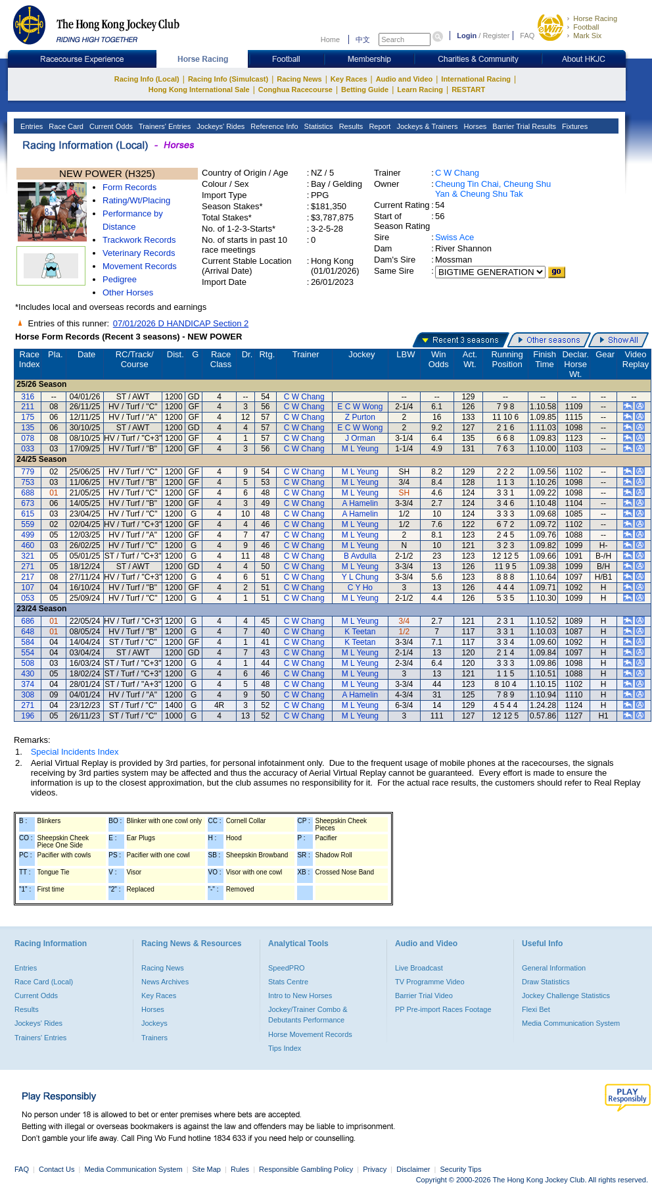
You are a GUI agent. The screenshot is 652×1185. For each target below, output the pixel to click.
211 (27, 406)
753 (27, 482)
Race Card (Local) (43, 982)
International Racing (476, 79)
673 (27, 503)
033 (27, 448)
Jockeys (154, 1023)
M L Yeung (360, 448)
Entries (30, 126)
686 (27, 621)
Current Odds (110, 126)
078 (27, 438)
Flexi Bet (536, 1009)
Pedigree (120, 279)
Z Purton (360, 417)
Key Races (349, 79)
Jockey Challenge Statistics (566, 995)
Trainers (154, 1038)
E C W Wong (360, 406)
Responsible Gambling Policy (306, 1169)
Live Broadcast (419, 968)
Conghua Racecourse (295, 89)
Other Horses (128, 292)
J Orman (360, 438)
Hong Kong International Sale (199, 89)
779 (27, 471)
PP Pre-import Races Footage (443, 1009)
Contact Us (56, 1169)
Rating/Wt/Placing (136, 200)
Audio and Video (404, 79)
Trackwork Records (139, 240)
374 (27, 684)
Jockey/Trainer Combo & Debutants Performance (308, 1014)
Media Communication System (571, 1023)
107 (27, 587)
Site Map (207, 1169)
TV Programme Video (430, 982)
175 (27, 417)
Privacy (374, 1169)
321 (27, 556)
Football (586, 27)
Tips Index (284, 1048)
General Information (554, 968)
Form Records (129, 187)
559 (27, 524)
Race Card (65, 126)
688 (27, 492)
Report (378, 126)
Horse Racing (595, 18)
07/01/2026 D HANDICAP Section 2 (180, 323)
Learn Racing (420, 89)
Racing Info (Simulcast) (228, 79)
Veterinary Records (139, 253)
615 (27, 513)
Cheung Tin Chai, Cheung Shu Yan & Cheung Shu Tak (493, 189)
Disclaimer (413, 1169)
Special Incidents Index (75, 752)
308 (27, 694)
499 (27, 535)
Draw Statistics (546, 982)
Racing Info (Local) (146, 79)
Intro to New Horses (300, 995)
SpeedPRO (286, 968)
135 (27, 427)
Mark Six (587, 35)
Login (467, 35)
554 (27, 652)
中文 (363, 39)
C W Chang (457, 173)
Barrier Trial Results (523, 126)
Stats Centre (288, 982)
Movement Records (140, 266)
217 (27, 577)
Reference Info (273, 126)
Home (330, 39)
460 (27, 545)
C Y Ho (360, 587)
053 (27, 598)
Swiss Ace (454, 237)
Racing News (299, 79)
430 (27, 673)
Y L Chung (360, 577)
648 (27, 631)
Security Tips (461, 1169)
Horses (473, 126)
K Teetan (359, 631)
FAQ (527, 35)
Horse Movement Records (310, 1034)
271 (27, 566)
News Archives (165, 982)
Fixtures (574, 126)
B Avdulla (360, 556)
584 (27, 642)
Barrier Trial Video (424, 995)
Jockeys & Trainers (425, 126)
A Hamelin (360, 503)
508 (27, 663)
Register (495, 35)
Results (350, 126)
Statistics (317, 126)
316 (27, 396)
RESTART (468, 89)
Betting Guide (364, 89)
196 (27, 715)
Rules (241, 1169)
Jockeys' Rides (219, 126)
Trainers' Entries (164, 126)
